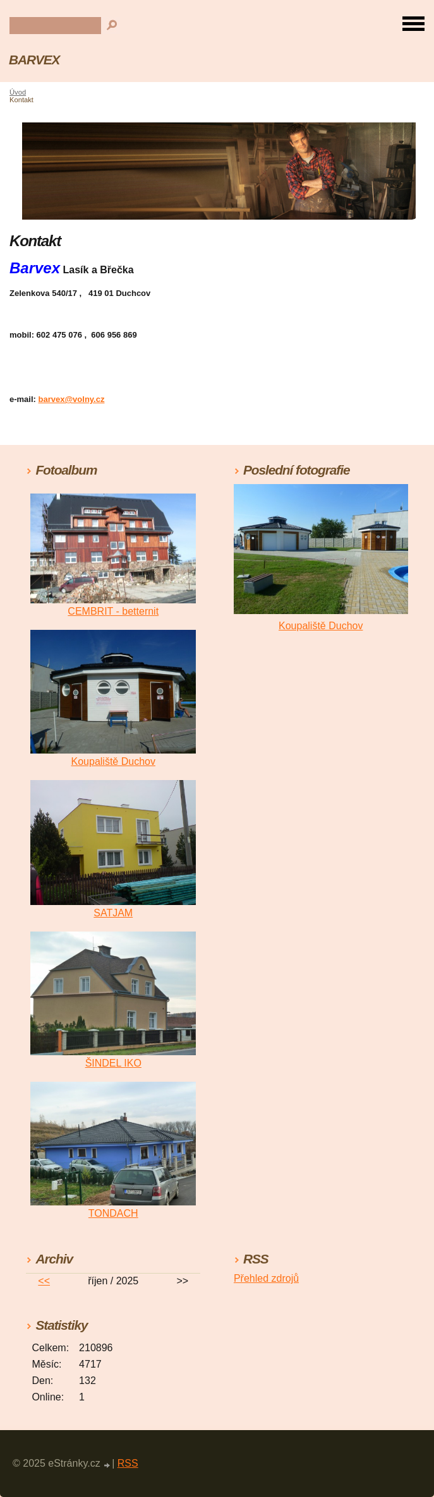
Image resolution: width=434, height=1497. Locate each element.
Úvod (17, 92)
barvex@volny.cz (72, 399)
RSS (128, 1463)
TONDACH (113, 1213)
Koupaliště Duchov (113, 761)
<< (44, 1280)
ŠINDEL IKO (113, 1063)
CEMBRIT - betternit (113, 611)
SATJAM (113, 913)
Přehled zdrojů (266, 1278)
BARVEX (34, 59)
